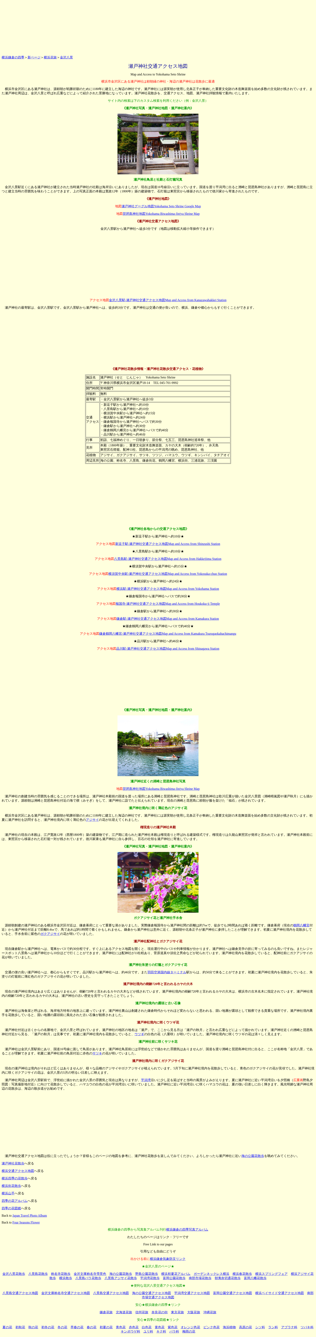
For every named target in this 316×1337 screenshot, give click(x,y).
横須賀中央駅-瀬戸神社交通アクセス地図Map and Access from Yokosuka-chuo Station (167, 573)
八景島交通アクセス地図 (20, 1293)
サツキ (97, 1053)
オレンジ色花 (190, 1327)
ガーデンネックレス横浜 (211, 1274)
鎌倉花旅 (106, 1312)
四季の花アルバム (15, 1200)
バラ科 (174, 1331)
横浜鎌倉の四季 (13, 57)
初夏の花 (106, 1327)
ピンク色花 (211, 1327)
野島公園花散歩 (146, 1274)
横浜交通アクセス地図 (18, 1171)
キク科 (161, 1331)
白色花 (147, 1327)
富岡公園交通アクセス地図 (232, 1293)
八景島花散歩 (38, 1274)
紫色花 (172, 1327)
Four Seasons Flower (26, 1222)
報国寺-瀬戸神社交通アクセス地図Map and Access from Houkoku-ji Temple (168, 603)
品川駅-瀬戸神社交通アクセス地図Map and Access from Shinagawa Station (167, 648)
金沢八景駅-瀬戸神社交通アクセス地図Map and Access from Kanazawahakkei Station (167, 300)
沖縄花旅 (209, 1312)
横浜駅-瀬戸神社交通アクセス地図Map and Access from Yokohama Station (167, 588)
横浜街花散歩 (11, 1186)
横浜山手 (8, 1193)
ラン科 (273, 1327)
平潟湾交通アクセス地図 (192, 1293)
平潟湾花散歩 (150, 1278)
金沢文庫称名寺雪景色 (90, 1274)
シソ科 (260, 1327)
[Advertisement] (158, 27)
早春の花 (76, 1327)
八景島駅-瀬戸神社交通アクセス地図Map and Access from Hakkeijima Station (167, 558)
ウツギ (139, 1034)
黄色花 (159, 1327)
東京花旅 (177, 1312)
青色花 (121, 1327)
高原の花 (245, 1327)
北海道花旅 (124, 1312)
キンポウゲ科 (130, 1331)
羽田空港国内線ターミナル (166, 972)
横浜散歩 (65, 1278)
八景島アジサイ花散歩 (121, 1278)
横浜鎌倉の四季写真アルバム (187, 1229)
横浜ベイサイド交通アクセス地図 (279, 1293)
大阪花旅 (193, 1312)
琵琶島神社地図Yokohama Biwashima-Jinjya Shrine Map (161, 213)
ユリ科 (148, 1331)
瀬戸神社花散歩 (13, 1163)
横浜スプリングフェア (271, 1274)
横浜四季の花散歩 (15, 1178)
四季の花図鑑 (11, 1208)
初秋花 (20, 1327)
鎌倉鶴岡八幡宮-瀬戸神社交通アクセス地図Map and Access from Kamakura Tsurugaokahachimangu (167, 633)
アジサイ (92, 819)
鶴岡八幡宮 (301, 925)
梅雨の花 (188, 1331)
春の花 (91, 1327)
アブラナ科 (289, 1327)
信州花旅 (141, 1312)
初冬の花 (47, 1327)
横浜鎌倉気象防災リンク (168, 1259)
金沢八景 (66, 57)
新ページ (34, 57)
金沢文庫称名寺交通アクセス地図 (65, 1293)
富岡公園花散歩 (174, 1278)
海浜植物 (229, 1327)
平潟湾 (146, 1080)
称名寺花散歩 (60, 1274)
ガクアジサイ (50, 933)
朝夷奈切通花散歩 (228, 1278)
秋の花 (33, 1327)
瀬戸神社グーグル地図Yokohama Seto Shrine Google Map (161, 206)
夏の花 (7, 1327)
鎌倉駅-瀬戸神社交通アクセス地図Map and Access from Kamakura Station (167, 618)
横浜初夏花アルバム (175, 1274)
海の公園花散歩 (252, 1156)
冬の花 (62, 1327)
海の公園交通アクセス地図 (151, 1293)
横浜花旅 (50, 57)
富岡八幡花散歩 (255, 1278)
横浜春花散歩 (242, 1274)
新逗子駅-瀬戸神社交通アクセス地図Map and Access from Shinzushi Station (167, 544)
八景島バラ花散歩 (88, 1278)
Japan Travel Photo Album (29, 1215)
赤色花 (134, 1327)
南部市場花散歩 (200, 1278)
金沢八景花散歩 (13, 1274)
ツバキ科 (307, 1327)
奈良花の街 (160, 1312)
